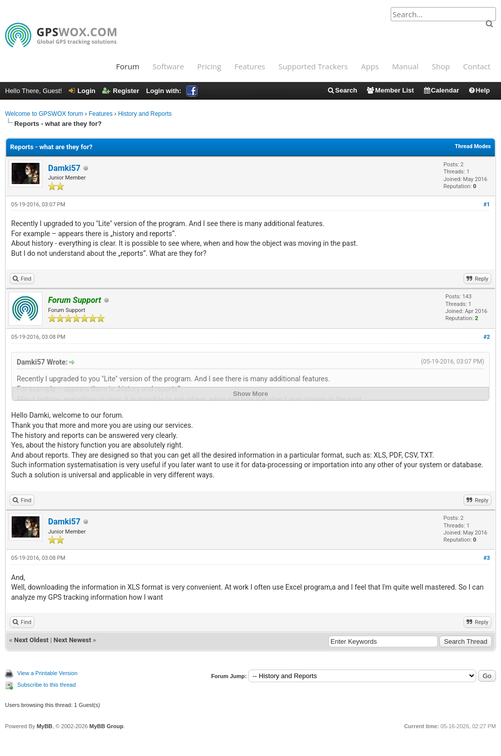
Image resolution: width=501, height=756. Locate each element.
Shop (441, 66)
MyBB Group (106, 726)
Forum (127, 66)
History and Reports (145, 113)
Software (168, 66)
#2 (486, 337)
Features (249, 66)
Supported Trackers (313, 66)
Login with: (171, 91)
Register (120, 91)
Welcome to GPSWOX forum (44, 113)
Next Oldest (31, 640)
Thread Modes (473, 146)
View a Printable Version (47, 673)
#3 (486, 558)
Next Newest (72, 640)
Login (82, 91)
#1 (486, 204)
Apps (370, 66)
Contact (476, 66)
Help (479, 90)
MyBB (44, 726)
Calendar (441, 90)
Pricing (209, 66)
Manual (405, 66)
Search (342, 90)
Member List (390, 90)
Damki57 (64, 168)
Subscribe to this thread (46, 685)
